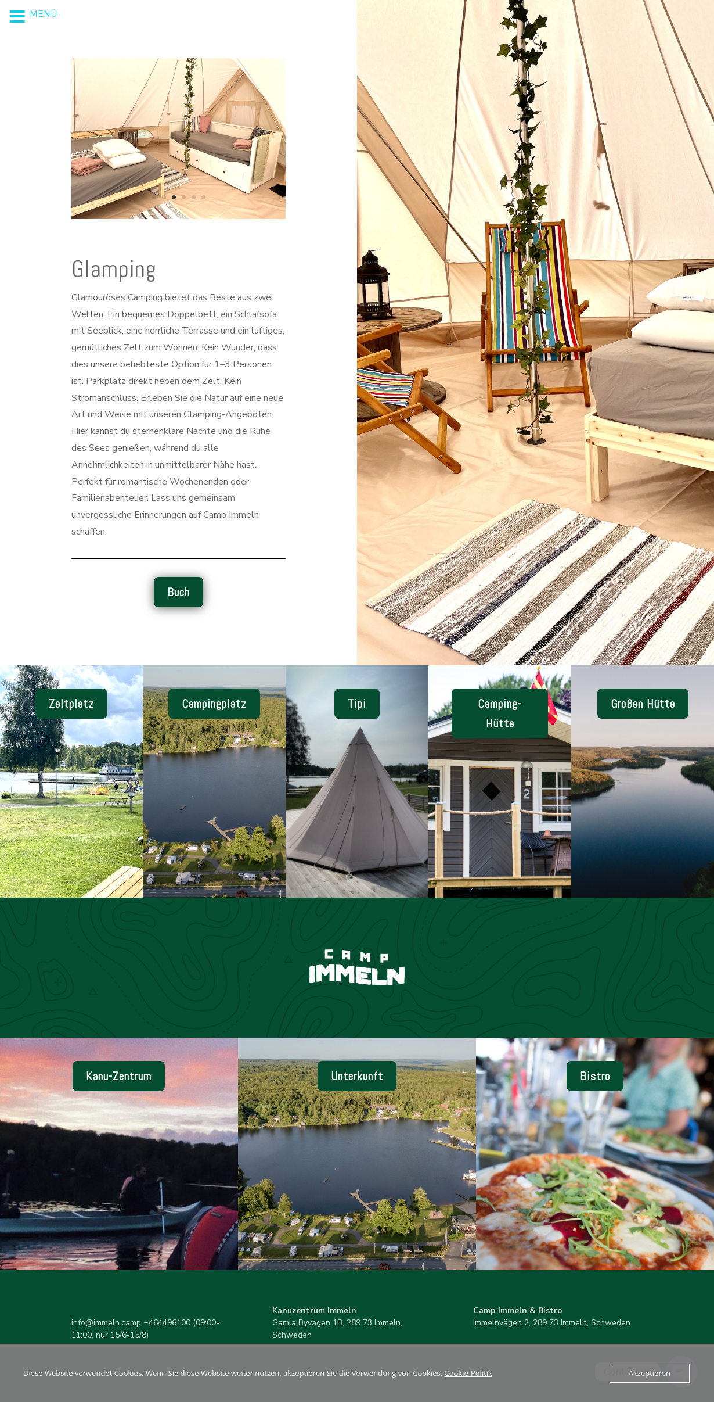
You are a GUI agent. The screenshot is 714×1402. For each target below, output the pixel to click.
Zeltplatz (71, 703)
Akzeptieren (649, 1373)
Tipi (357, 703)
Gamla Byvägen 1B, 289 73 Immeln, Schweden (337, 1322)
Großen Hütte (643, 703)
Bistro (595, 1076)
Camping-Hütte (500, 713)
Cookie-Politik (468, 1373)
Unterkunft (357, 1076)
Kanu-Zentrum (119, 1076)
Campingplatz (214, 703)
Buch (178, 592)
